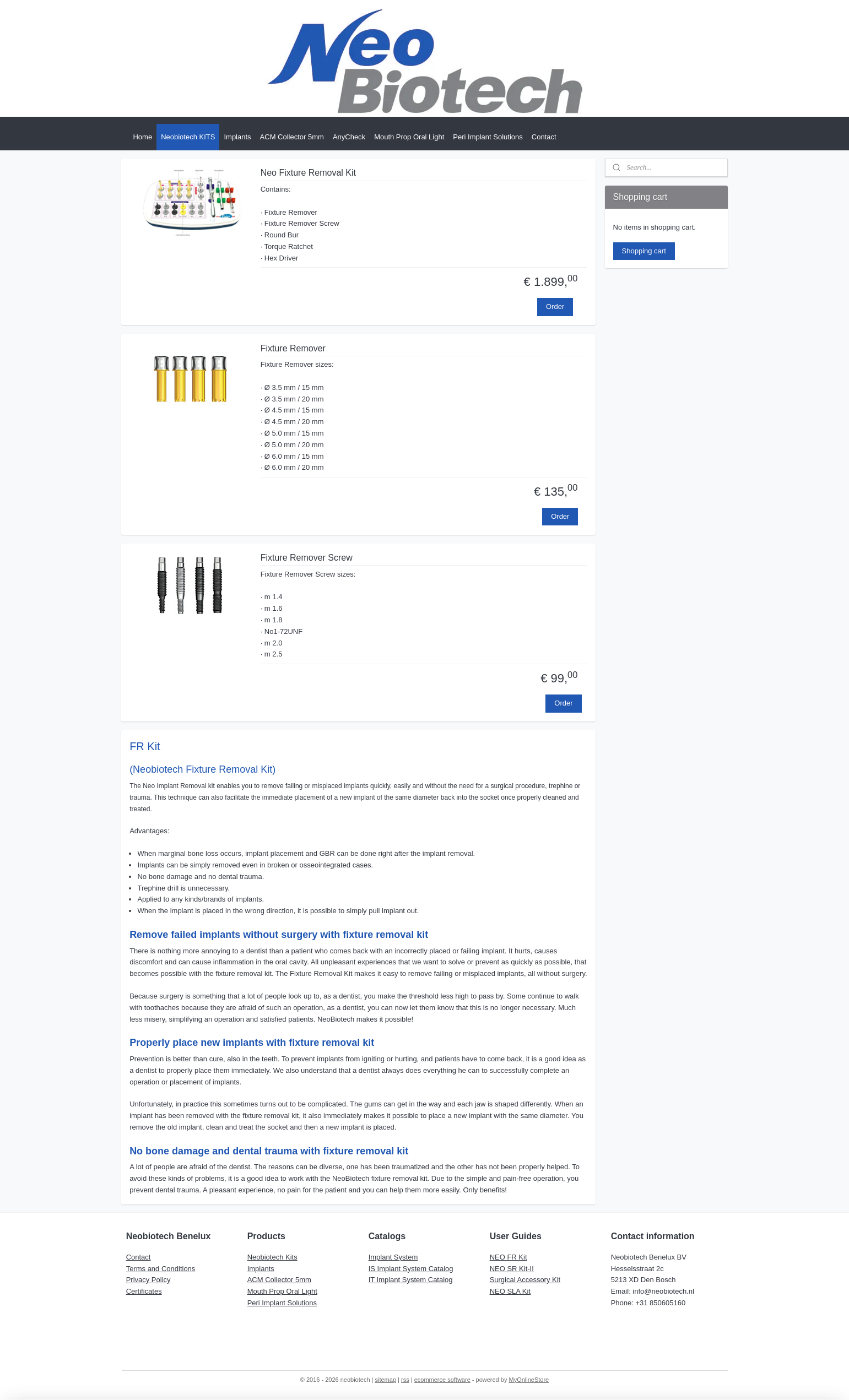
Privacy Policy (148, 1280)
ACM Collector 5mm (292, 137)
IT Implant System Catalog (411, 1280)
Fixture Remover (293, 348)
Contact (544, 137)
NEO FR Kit (508, 1257)
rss (405, 1379)
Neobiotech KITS (188, 137)
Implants (237, 137)
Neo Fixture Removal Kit (308, 172)
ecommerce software (442, 1379)
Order (555, 306)
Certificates (144, 1291)
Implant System (393, 1257)
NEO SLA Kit (510, 1291)
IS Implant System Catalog (411, 1269)
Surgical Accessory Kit (525, 1280)
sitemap (386, 1379)
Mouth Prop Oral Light (409, 137)
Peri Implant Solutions (487, 137)
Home (142, 137)
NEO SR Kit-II (512, 1269)
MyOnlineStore (529, 1379)
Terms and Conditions (161, 1269)
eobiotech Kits (275, 1257)
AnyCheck (349, 137)
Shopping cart (644, 251)
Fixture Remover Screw (307, 557)
